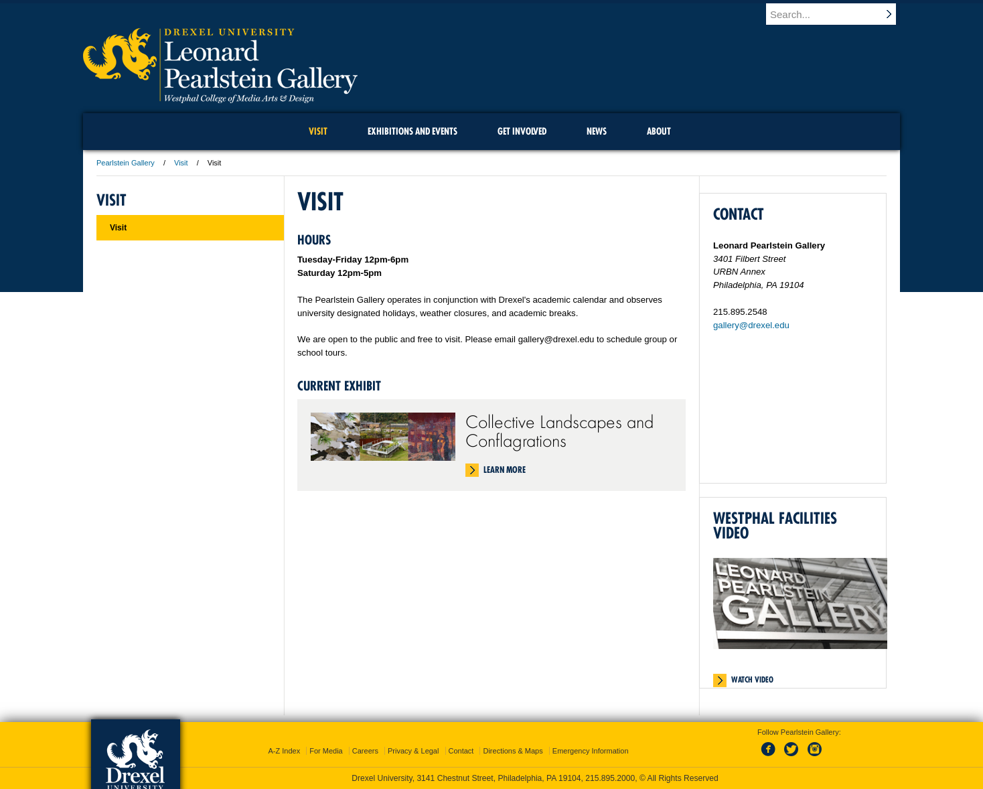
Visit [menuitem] (318, 131)
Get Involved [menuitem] (522, 131)
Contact (461, 751)
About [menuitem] (659, 131)
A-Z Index (284, 751)
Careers (365, 751)
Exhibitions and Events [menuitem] (412, 131)
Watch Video (752, 680)
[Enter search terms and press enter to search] (839, 14)
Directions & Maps (512, 751)
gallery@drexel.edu (751, 325)
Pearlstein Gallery (125, 163)
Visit (181, 163)
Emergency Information (590, 751)
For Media (326, 751)
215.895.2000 (610, 778)
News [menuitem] (597, 131)
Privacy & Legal (413, 751)
